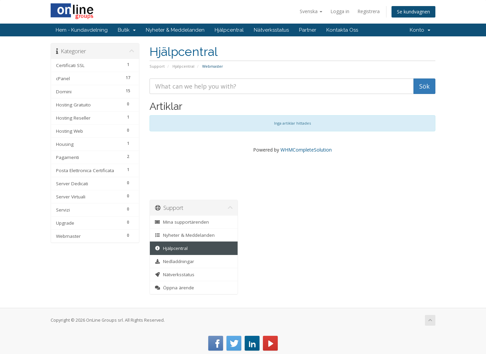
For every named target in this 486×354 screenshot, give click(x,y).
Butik (127, 30)
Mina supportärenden (182, 222)
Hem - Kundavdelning (82, 30)
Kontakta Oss (342, 30)
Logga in (339, 11)
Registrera (368, 11)
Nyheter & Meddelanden (175, 30)
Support (157, 66)
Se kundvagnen (413, 11)
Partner (307, 30)
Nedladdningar (174, 261)
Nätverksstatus (271, 30)
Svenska (311, 11)
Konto (420, 30)
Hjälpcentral (229, 30)
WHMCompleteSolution (306, 150)
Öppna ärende (174, 288)
